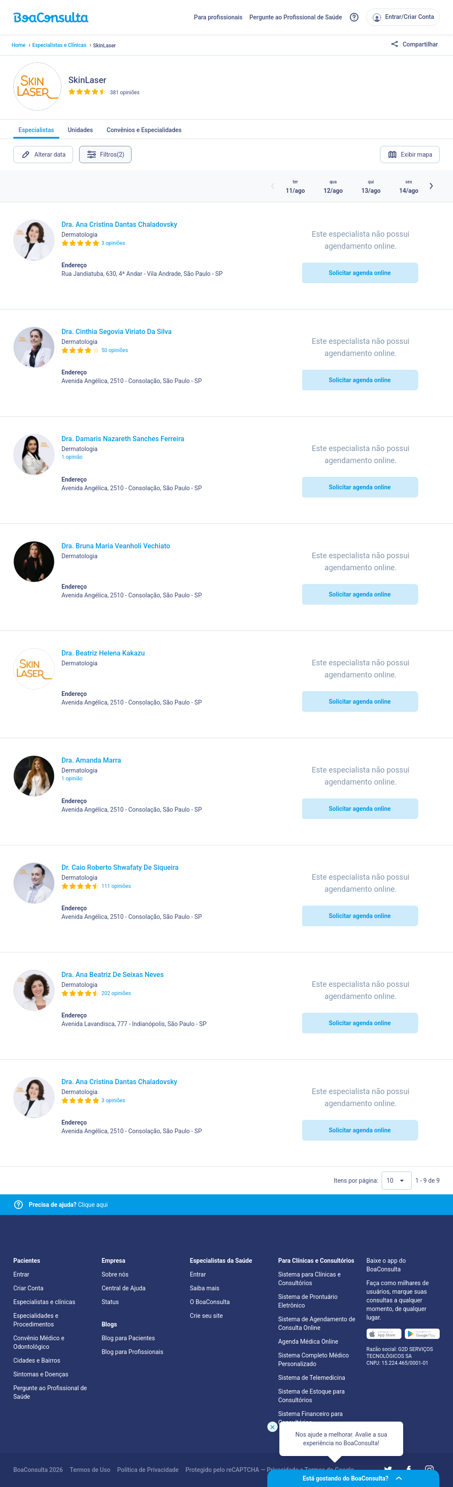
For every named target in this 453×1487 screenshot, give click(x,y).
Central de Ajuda (123, 1288)
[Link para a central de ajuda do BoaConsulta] (354, 17)
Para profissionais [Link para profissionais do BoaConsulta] (218, 17)
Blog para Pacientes (128, 1338)
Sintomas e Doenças (40, 1374)
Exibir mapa (409, 154)
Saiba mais (205, 1288)
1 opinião (72, 457)
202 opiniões (116, 993)
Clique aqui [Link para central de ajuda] (68, 1204)
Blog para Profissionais (132, 1351)
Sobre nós (115, 1274)
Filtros (106, 154)
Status (110, 1301)
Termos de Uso (90, 1469)
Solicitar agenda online (360, 272)
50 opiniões (114, 350)
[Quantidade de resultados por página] (396, 1180)
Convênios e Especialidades (144, 133)
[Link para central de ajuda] (18, 1204)
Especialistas (36, 133)
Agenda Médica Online (308, 1341)
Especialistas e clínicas (44, 1301)
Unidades (80, 133)
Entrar (21, 1274)
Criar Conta (28, 1288)
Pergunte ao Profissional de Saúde (295, 17)
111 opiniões (116, 886)
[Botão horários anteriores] (273, 186)
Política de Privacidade (148, 1469)
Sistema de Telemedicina (311, 1377)
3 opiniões (113, 243)
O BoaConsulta (210, 1301)
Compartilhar (414, 45)
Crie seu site (206, 1315)
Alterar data (43, 154)
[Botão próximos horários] (431, 186)
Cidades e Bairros (36, 1360)
